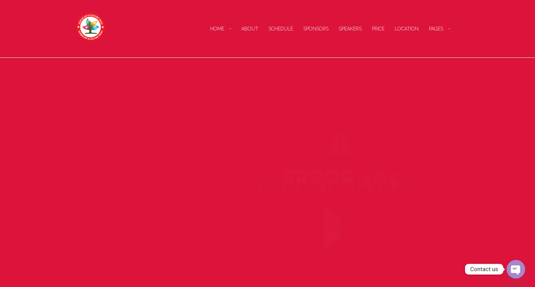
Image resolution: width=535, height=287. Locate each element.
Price (378, 28)
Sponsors (316, 28)
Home (217, 28)
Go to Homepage (332, 227)
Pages (436, 28)
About (249, 28)
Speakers (350, 28)
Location (407, 28)
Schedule (281, 28)
